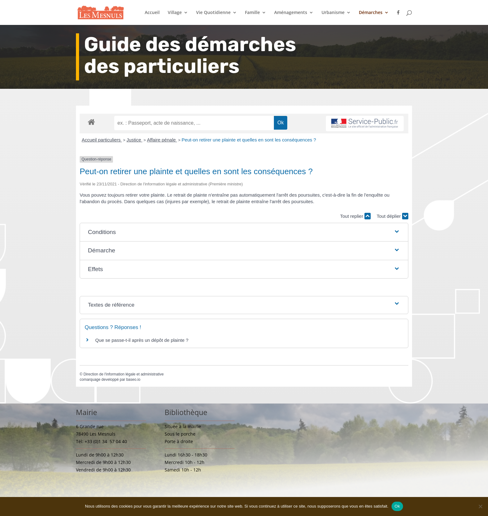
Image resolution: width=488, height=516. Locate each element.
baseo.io (133, 379)
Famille (252, 12)
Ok (397, 506)
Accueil (152, 12)
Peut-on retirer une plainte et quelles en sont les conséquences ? (249, 139)
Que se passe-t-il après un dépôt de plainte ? (141, 340)
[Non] (480, 506)
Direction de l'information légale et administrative (123, 374)
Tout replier (355, 216)
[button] (244, 232)
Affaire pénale (162, 139)
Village (175, 12)
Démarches (370, 12)
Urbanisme (333, 12)
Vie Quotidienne (213, 12)
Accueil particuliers (102, 139)
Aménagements (290, 12)
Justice (135, 139)
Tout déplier (392, 216)
